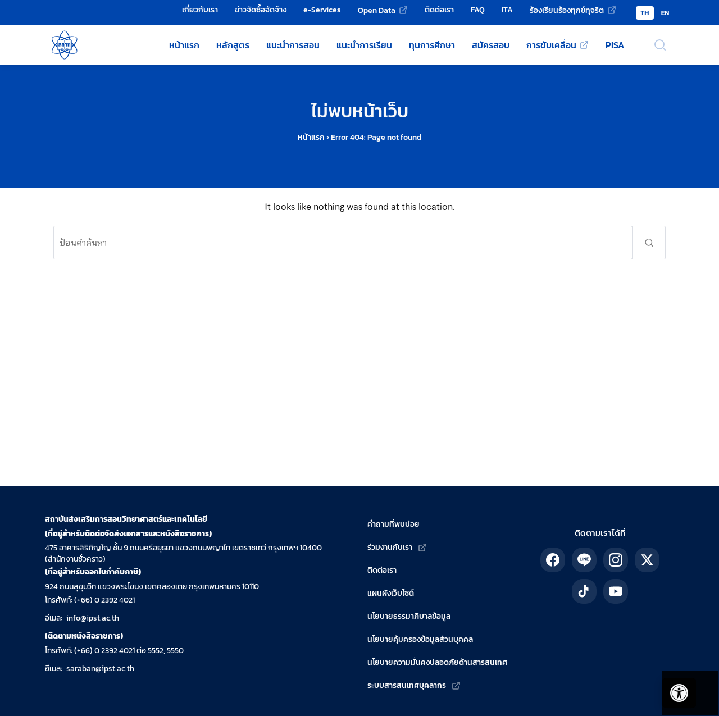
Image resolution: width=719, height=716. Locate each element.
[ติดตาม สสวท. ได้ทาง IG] (615, 560)
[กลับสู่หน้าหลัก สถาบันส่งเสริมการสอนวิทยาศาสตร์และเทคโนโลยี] (64, 45)
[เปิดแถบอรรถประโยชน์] (674, 688)
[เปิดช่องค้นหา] (660, 45)
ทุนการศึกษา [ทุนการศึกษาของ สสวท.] (432, 45)
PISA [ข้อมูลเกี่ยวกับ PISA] (615, 45)
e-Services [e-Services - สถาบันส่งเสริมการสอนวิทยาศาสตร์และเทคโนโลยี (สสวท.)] (322, 9)
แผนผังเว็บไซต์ (390, 593)
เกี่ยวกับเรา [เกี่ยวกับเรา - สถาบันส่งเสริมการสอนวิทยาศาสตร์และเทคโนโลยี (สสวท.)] (200, 9)
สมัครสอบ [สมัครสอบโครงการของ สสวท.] (490, 45)
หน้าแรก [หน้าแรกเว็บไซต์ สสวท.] (184, 45)
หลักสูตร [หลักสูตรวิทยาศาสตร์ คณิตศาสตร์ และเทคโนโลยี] (232, 45)
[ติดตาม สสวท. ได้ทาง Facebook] (552, 560)
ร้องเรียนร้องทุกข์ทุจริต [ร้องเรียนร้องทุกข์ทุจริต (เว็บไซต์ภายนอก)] (567, 10)
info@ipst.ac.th (92, 618)
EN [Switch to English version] (665, 13)
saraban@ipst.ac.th (100, 668)
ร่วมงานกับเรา (389, 547)
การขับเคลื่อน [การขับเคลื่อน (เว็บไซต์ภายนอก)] (551, 45)
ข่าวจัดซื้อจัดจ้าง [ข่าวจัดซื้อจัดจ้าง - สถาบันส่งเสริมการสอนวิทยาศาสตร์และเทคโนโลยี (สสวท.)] (260, 9)
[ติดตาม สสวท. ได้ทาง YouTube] (615, 591)
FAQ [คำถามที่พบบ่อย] (478, 9)
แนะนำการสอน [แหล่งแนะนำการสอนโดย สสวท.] (293, 45)
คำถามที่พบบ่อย (393, 524)
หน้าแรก (311, 137)
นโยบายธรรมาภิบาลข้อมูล (408, 616)
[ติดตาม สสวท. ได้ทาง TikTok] (584, 591)
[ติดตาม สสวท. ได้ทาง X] (647, 560)
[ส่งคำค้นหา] (649, 242)
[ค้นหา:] (342, 242)
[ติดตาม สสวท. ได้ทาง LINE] (584, 560)
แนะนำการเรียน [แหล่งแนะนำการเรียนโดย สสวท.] (364, 45)
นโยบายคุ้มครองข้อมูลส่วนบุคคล (420, 639)
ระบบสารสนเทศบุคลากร (406, 685)
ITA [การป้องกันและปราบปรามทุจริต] (507, 9)
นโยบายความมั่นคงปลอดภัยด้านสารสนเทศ (437, 662)
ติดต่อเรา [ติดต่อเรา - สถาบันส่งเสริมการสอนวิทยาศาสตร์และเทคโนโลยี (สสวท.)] (439, 9)
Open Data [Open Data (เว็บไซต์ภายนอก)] (376, 10)
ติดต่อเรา (382, 570)
